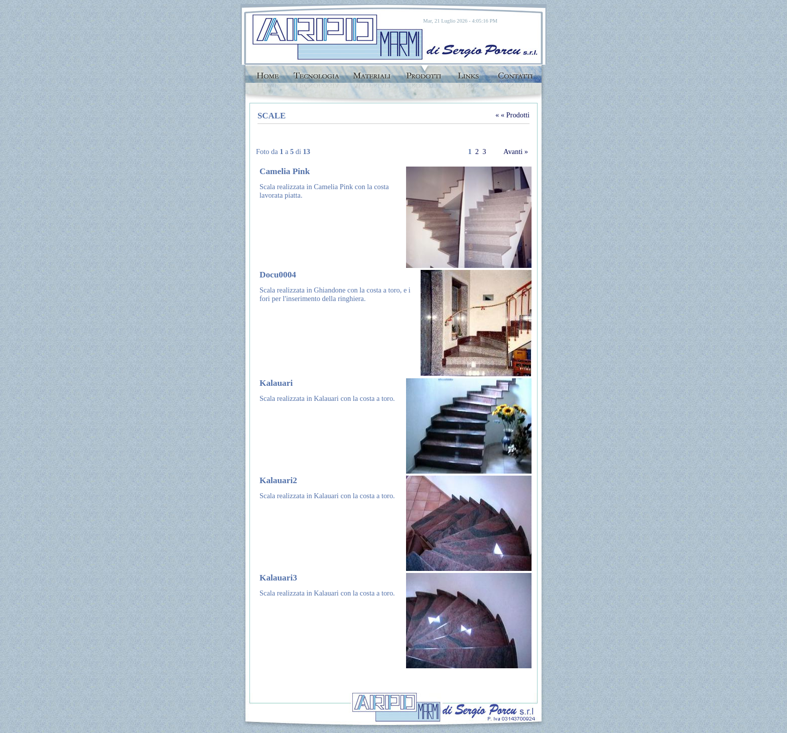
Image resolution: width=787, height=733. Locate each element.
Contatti (515, 72)
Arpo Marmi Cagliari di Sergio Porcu (309, 36)
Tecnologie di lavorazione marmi (316, 72)
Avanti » (515, 152)
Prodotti (424, 72)
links (469, 72)
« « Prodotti (512, 115)
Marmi (371, 72)
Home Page (266, 72)
